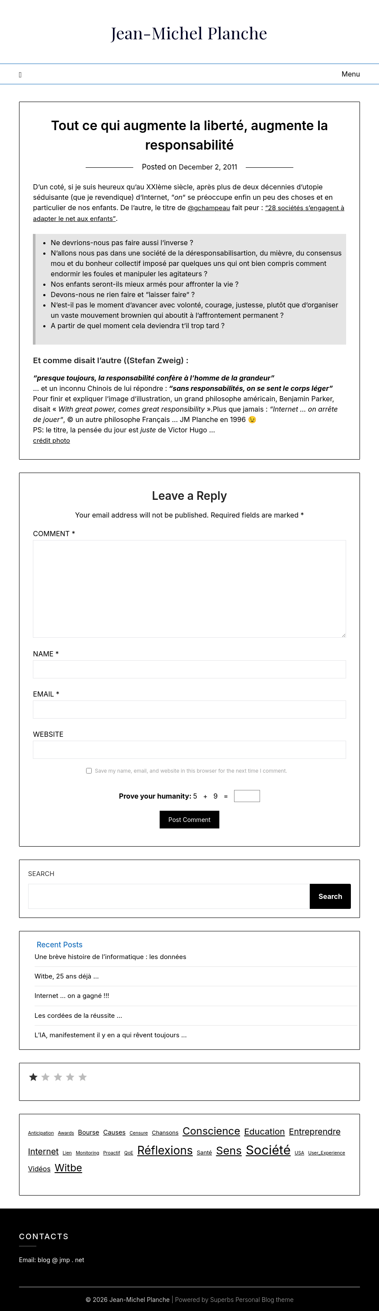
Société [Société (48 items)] (268, 1149)
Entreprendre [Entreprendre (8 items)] (314, 1131)
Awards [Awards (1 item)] (66, 1132)
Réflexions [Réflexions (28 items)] (165, 1149)
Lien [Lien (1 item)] (67, 1152)
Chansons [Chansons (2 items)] (165, 1132)
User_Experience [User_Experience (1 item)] (326, 1152)
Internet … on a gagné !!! (72, 995)
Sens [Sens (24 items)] (229, 1149)
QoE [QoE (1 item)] (128, 1152)
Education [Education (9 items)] (264, 1131)
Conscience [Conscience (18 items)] (211, 1130)
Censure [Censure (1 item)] (138, 1132)
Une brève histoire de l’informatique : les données (110, 956)
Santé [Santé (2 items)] (204, 1151)
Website (48, 733)
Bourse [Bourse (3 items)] (88, 1132)
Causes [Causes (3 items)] (114, 1132)
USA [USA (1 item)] (299, 1152)
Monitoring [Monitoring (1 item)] (87, 1152)
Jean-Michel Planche (189, 31)
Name (46, 653)
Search (41, 873)
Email (46, 693)
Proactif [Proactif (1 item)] (111, 1152)
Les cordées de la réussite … (78, 1014)
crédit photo (52, 439)
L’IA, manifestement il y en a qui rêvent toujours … (111, 1034)
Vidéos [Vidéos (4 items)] (39, 1168)
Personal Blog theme (264, 1298)
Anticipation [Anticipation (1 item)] (41, 1132)
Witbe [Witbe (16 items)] (68, 1167)
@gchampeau (210, 207)
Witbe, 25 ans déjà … (67, 976)
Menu (350, 74)
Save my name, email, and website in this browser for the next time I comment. (191, 770)
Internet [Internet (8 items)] (43, 1150)
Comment (54, 533)
